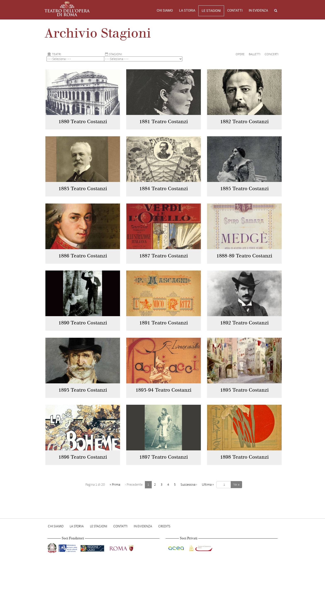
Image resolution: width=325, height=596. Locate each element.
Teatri (53, 54)
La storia (187, 10)
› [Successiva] (189, 484)
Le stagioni (211, 11)
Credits (164, 526)
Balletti (255, 54)
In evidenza (258, 10)
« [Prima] (115, 484)
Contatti (235, 10)
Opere (240, 54)
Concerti (272, 54)
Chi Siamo (165, 10)
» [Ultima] (208, 484)
